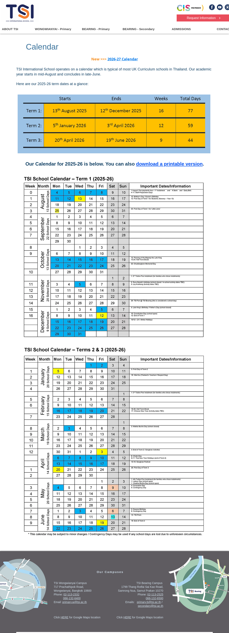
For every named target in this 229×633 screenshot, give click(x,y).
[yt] (220, 7)
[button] (52, 29)
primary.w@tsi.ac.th (74, 602)
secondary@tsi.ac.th (150, 606)
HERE (64, 617)
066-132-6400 (72, 598)
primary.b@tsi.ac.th (149, 602)
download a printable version (169, 164)
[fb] (212, 7)
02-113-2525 (155, 594)
